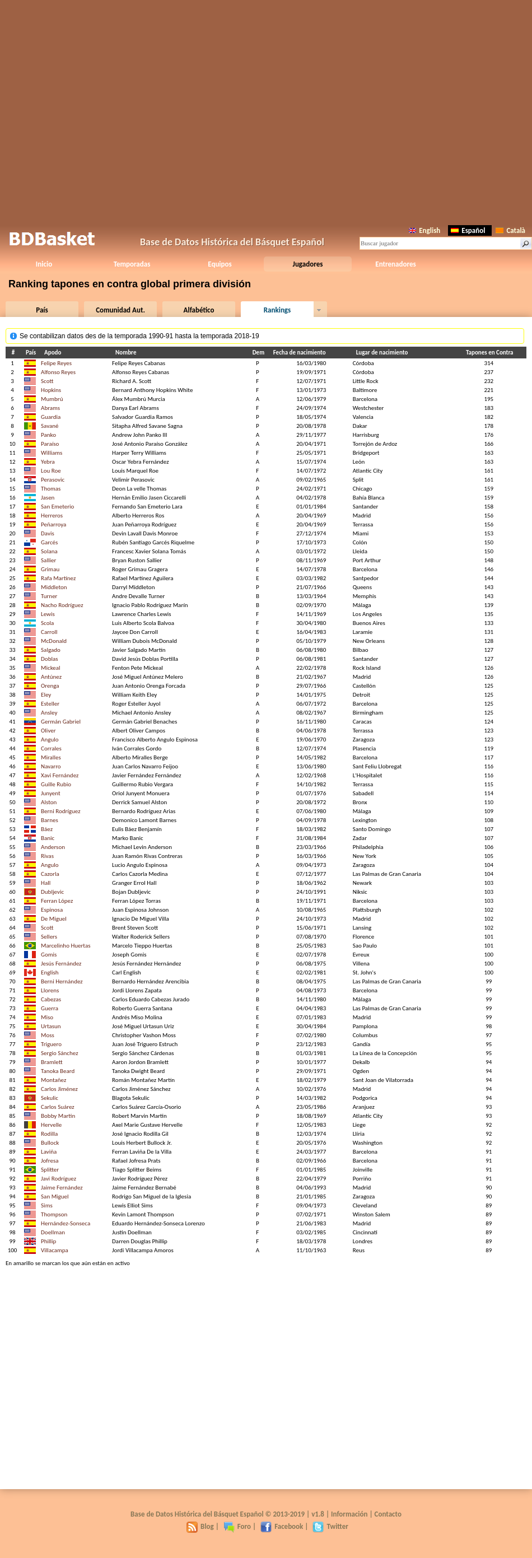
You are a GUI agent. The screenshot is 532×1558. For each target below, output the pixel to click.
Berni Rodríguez (60, 811)
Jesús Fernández (61, 963)
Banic (47, 838)
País (42, 310)
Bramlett (52, 1062)
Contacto (388, 1514)
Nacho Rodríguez (62, 605)
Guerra (49, 1008)
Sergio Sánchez (59, 1053)
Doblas (49, 659)
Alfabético (199, 310)
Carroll (49, 632)
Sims (47, 1205)
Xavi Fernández (59, 775)
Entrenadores (395, 264)
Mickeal (50, 668)
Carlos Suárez (57, 1107)
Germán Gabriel (61, 722)
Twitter (330, 1526)
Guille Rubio (56, 784)
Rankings (277, 310)
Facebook (281, 1526)
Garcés (49, 542)
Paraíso (50, 444)
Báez (47, 829)
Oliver (48, 730)
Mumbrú (52, 399)
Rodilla (49, 1134)
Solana (49, 551)
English (424, 230)
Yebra (48, 462)
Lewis (48, 614)
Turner (49, 596)
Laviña (49, 1152)
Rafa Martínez (58, 578)
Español (468, 230)
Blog (200, 1526)
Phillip (48, 1241)
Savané (49, 426)
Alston (49, 802)
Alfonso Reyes (58, 372)
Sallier (48, 560)
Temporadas (132, 264)
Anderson (53, 847)
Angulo (49, 739)
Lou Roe (51, 471)
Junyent (50, 793)
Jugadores (308, 264)
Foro (237, 1526)
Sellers (49, 937)
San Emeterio (57, 506)
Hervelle (51, 1125)
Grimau (50, 569)
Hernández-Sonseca (65, 1223)
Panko (48, 435)
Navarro (51, 766)
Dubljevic (52, 892)
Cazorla (50, 874)
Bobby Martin (58, 1116)
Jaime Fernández (62, 1187)
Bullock (50, 1143)
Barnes (49, 820)
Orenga (50, 686)
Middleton (54, 587)
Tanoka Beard (57, 1071)
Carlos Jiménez (59, 1089)
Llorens (50, 990)
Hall (45, 883)
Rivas (47, 856)
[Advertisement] (266, 111)
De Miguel (54, 919)
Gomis (49, 954)
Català (510, 230)
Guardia (50, 417)
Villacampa (54, 1250)
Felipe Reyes (56, 363)
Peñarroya (53, 524)
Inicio (44, 264)
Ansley (49, 713)
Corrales (51, 748)
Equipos (219, 264)
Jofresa (49, 1161)
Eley (46, 695)
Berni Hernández (62, 981)
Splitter (50, 1170)
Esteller (50, 704)
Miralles (51, 757)
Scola (47, 623)
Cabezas (51, 999)
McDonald (54, 641)
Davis (47, 533)
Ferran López (57, 901)
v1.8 (317, 1514)
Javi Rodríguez (58, 1179)
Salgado (50, 650)
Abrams (50, 408)
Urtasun (51, 1026)
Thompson (54, 1214)
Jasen (47, 498)
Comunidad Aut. (120, 310)
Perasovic (52, 480)
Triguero (51, 1044)
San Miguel (54, 1196)
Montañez (53, 1080)
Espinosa (52, 910)
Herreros (52, 515)
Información (349, 1514)
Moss (47, 1035)
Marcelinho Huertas (65, 946)
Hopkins (51, 390)
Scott (47, 381)
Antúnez (51, 677)
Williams (51, 453)
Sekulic (49, 1098)
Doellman (53, 1232)
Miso (47, 1017)
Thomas (50, 489)
